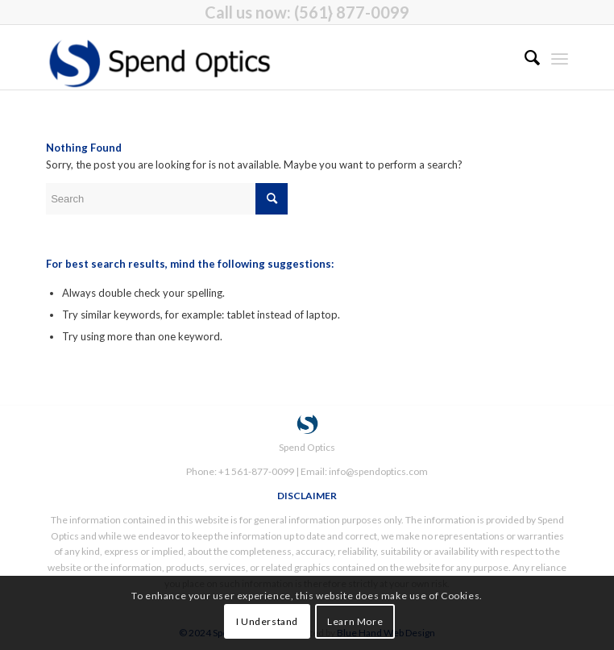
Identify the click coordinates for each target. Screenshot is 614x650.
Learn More (355, 621)
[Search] (524, 57)
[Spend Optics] (254, 57)
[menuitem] (524, 57)
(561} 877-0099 (351, 12)
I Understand (267, 621)
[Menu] (559, 57)
